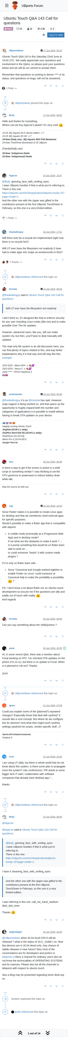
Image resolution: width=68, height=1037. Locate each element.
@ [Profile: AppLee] (8, 823)
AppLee (13, 175)
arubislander (15, 394)
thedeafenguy (16, 232)
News (8, 29)
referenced (37, 276)
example (7, 357)
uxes (11, 756)
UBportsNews (16, 50)
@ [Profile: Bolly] (6, 181)
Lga (11, 506)
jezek (11, 648)
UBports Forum (32, 6)
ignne (12, 705)
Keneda (13, 289)
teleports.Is (8, 956)
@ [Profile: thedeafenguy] (11, 295)
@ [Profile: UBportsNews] (11, 937)
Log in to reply (56, 35)
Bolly (11, 115)
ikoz (11, 462)
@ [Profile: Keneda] (34, 400)
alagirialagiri (15, 932)
